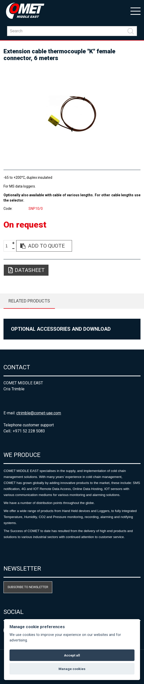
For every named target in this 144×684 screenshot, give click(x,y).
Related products (29, 300)
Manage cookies (72, 669)
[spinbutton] (9, 246)
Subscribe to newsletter (28, 587)
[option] (72, 113)
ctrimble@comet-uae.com (38, 413)
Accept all (72, 655)
